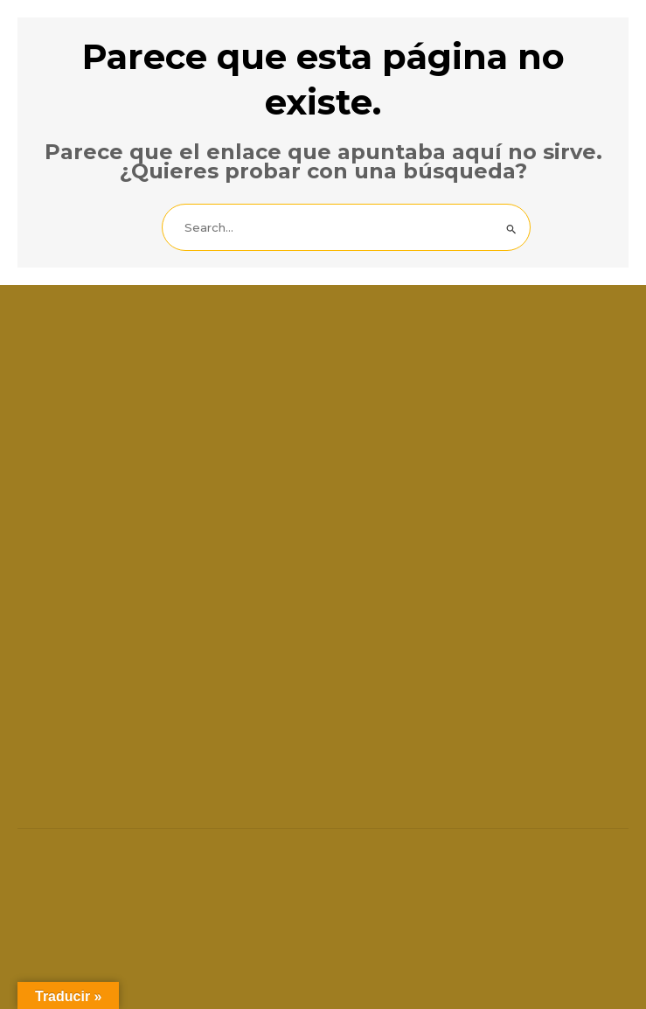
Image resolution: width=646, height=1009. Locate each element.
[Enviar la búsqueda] (511, 229)
